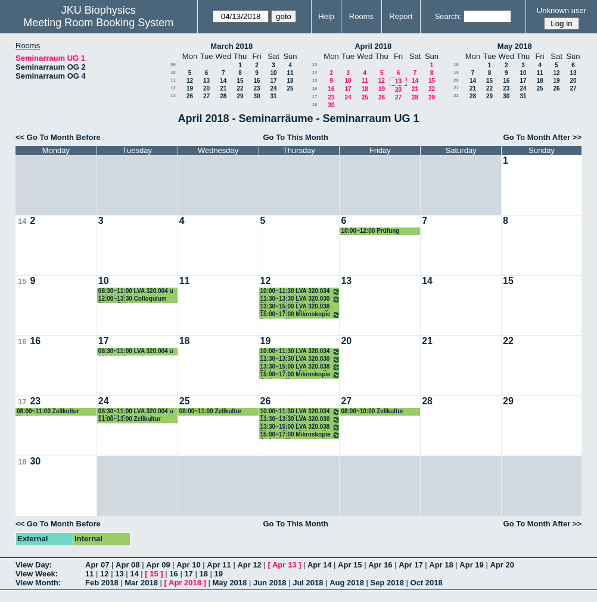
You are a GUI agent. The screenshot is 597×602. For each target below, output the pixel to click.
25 (290, 88)
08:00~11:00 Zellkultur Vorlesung (48, 412)
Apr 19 (471, 564)
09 (173, 64)
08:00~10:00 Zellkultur (372, 411)
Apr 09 (158, 564)
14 (223, 80)
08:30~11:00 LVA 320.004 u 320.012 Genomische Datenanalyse (135, 291)
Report (400, 16)
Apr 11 (219, 564)
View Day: (33, 564)
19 (189, 88)
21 (223, 88)
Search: (448, 16)
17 (273, 80)
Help (326, 16)
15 (240, 80)
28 (223, 96)
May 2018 (515, 46)
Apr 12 (249, 564)
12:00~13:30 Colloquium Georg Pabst (132, 299)
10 (173, 72)
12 (189, 80)
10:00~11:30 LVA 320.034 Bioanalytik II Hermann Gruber (300, 291)
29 (240, 96)
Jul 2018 (308, 582)
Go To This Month (295, 137)
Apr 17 (410, 564)
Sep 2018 (387, 582)
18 (290, 80)
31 (273, 96)
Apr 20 (502, 564)
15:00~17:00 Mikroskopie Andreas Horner (300, 315)
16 (256, 80)
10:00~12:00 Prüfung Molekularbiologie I (370, 231)
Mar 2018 (141, 582)
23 (256, 88)
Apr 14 (319, 564)
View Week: (36, 573)
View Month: (38, 582)
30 (256, 96)
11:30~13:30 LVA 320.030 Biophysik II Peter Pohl (300, 299)
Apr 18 (441, 564)
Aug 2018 (346, 582)
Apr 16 (380, 564)
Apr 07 (97, 564)
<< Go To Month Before (58, 137)
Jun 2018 (270, 582)
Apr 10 (188, 564)
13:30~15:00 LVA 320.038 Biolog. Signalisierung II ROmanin (295, 307)
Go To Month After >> (542, 137)
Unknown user (561, 10)
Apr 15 (350, 564)
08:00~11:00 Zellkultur (210, 411)
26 (189, 96)
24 (273, 88)
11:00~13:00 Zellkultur (129, 419)
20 (206, 88)
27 (206, 96)
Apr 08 (127, 564)
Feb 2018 (102, 582)
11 (290, 73)
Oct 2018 (427, 582)
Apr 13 (284, 564)
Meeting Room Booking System (98, 23)
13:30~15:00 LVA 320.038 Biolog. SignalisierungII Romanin (300, 367)
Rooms (361, 16)
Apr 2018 (185, 582)
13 (206, 80)
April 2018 (373, 46)
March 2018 (231, 46)
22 (240, 88)
